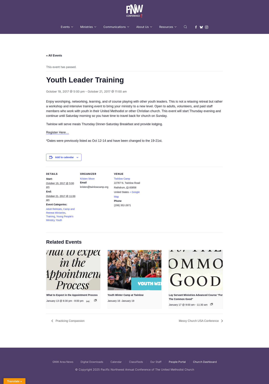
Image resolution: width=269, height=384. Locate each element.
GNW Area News (62, 362)
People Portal (177, 362)
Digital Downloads (92, 362)
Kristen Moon (87, 178)
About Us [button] (144, 27)
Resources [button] (168, 27)
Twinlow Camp (122, 178)
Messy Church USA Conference (199, 320)
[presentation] (73, 270)
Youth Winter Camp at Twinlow (126, 295)
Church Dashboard (205, 362)
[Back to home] (134, 10)
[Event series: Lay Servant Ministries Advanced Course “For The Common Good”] (211, 304)
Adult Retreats (54, 209)
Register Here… (57, 132)
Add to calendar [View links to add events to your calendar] (64, 157)
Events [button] (67, 27)
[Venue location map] (166, 191)
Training (50, 216)
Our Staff (156, 362)
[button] (185, 27)
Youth (59, 220)
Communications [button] (116, 27)
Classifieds (136, 362)
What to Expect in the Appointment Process (72, 295)
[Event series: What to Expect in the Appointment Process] (95, 300)
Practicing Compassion (69, 320)
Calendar (116, 362)
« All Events (54, 55)
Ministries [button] (88, 27)
